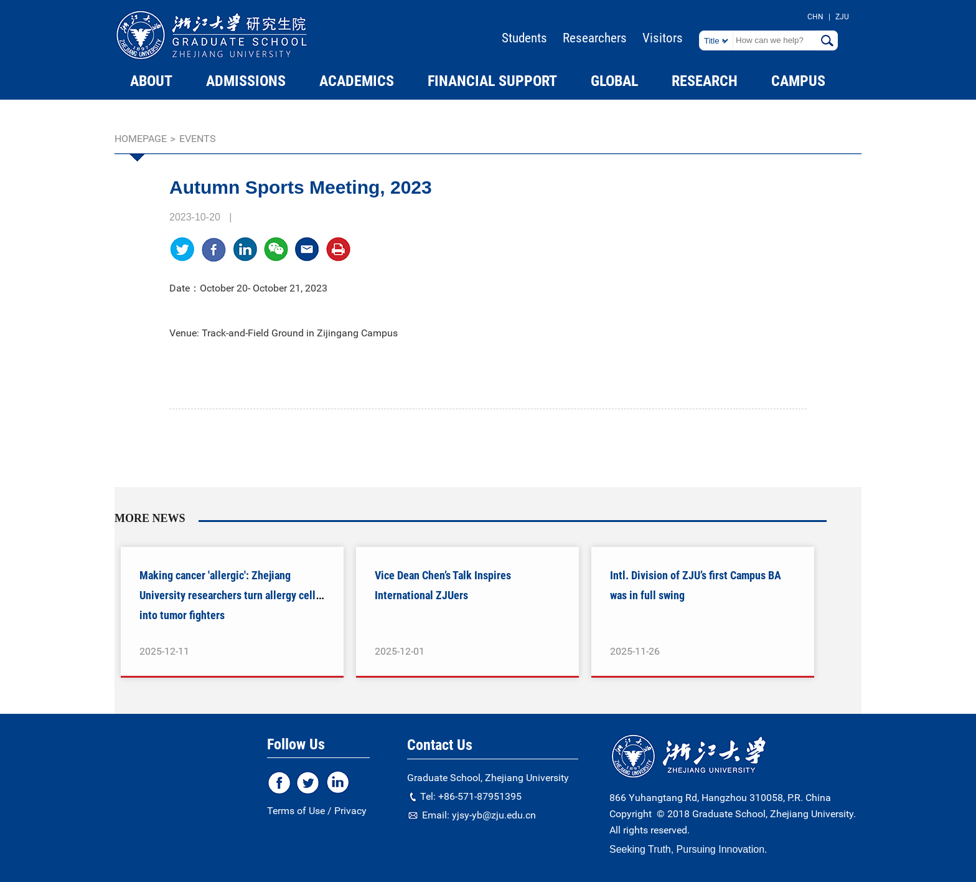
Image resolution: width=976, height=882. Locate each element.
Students (524, 38)
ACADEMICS (356, 81)
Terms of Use (296, 811)
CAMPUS (798, 81)
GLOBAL (614, 81)
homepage (141, 139)
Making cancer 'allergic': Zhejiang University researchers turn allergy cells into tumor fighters (230, 595)
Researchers (595, 38)
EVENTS (197, 139)
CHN (815, 16)
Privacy (350, 811)
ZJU (842, 16)
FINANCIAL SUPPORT (492, 81)
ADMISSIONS (246, 81)
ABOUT (151, 81)
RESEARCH (705, 81)
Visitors (662, 38)
